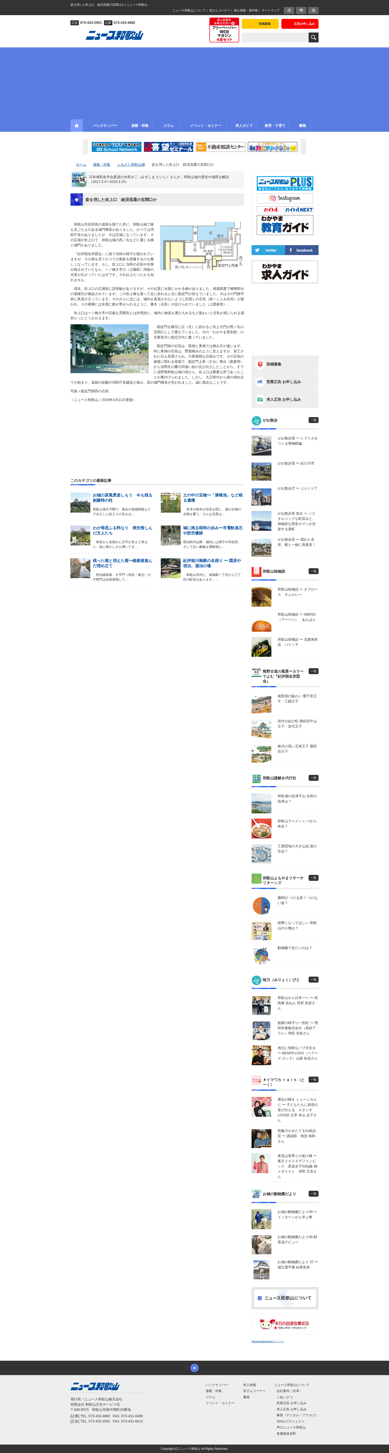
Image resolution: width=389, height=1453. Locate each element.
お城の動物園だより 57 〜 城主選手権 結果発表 (298, 1264)
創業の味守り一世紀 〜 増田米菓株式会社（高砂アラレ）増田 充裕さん (298, 1028)
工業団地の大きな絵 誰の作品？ (297, 848)
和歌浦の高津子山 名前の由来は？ (297, 798)
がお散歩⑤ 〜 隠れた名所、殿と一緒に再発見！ (297, 542)
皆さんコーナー (219, 10)
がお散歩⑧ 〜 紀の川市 (296, 463)
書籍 (246, 1397)
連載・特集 (214, 1391)
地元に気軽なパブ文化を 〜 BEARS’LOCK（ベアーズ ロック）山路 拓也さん (298, 1053)
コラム (210, 1397)
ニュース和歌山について (189, 10)
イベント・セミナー (220, 1403)
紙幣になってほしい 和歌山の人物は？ (297, 925)
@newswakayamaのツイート (268, 1341)
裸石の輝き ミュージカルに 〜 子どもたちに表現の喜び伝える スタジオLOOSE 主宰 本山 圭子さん (298, 1109)
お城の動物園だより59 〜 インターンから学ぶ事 (297, 1214)
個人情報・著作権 (246, 10)
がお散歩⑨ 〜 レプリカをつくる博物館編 (298, 440)
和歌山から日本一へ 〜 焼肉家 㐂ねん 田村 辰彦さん (298, 1003)
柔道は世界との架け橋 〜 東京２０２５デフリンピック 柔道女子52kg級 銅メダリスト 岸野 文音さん (298, 1166)
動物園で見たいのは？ (295, 948)
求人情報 (249, 1385)
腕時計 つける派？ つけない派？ (298, 900)
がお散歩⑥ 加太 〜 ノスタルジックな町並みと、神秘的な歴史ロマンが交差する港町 (297, 521)
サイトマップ (271, 10)
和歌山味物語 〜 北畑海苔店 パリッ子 (298, 642)
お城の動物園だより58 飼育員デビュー (297, 1239)
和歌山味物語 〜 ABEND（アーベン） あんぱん (297, 617)
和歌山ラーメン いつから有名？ (297, 823)
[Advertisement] (194, 82)
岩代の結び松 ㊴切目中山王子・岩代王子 (297, 723)
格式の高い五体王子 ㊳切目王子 (297, 748)
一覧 (314, 420)
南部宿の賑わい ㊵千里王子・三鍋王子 (297, 698)
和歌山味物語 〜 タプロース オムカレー (298, 591)
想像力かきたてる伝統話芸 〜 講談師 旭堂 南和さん (297, 1136)
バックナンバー (217, 1385)
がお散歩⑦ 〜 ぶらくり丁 (298, 488)
